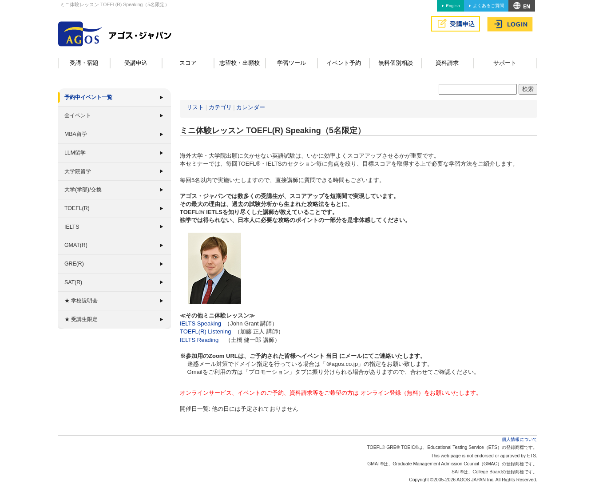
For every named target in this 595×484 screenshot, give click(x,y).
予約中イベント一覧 (88, 97)
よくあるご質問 (488, 5)
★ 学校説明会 (81, 301)
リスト (195, 107)
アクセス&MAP (521, 6)
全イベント (77, 115)
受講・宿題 (84, 63)
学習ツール (291, 63)
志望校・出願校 (239, 63)
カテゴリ (220, 107)
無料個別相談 (395, 63)
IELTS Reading (199, 340)
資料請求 (447, 63)
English (453, 5)
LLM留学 (75, 153)
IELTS (71, 227)
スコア (188, 63)
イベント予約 (343, 63)
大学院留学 (77, 171)
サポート (504, 63)
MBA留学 (75, 134)
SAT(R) (73, 282)
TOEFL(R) (77, 208)
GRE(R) (74, 264)
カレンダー (250, 107)
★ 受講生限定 (81, 319)
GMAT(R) (75, 245)
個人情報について (519, 439)
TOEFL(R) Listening (205, 331)
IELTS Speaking (200, 323)
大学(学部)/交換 (83, 189)
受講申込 (135, 63)
